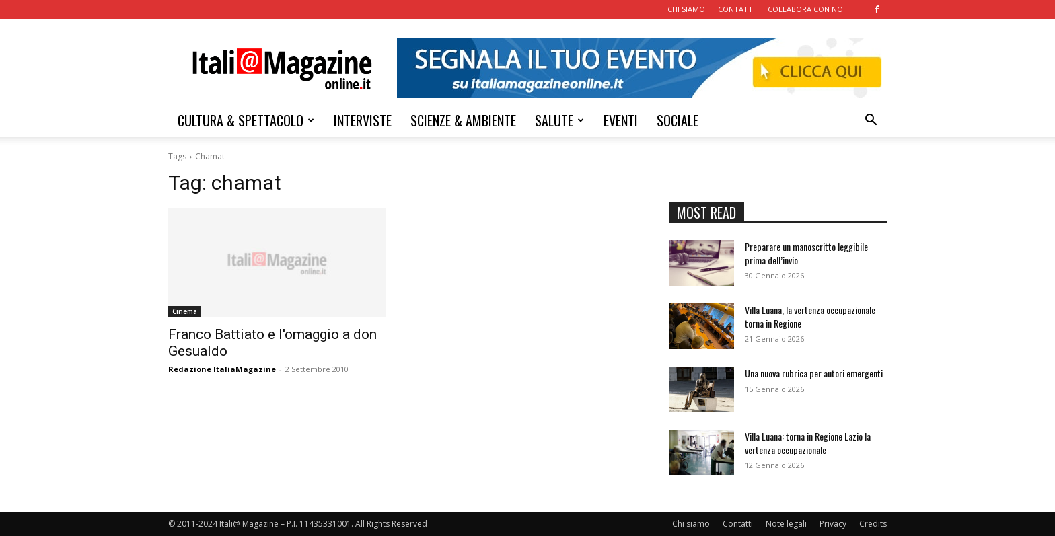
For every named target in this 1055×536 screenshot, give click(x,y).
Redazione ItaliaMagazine (222, 369)
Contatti (738, 523)
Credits (873, 523)
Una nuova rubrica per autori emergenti (814, 373)
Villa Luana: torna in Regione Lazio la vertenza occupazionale (808, 443)
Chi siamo (691, 523)
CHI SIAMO (686, 9)
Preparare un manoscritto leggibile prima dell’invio (806, 253)
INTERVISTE (363, 120)
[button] (870, 121)
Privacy (833, 523)
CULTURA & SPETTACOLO (246, 120)
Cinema (184, 311)
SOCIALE (677, 120)
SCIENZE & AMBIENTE (463, 120)
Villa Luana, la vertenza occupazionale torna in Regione (810, 316)
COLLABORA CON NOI (806, 9)
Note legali (786, 523)
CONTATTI (736, 9)
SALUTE (559, 120)
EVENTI (621, 120)
